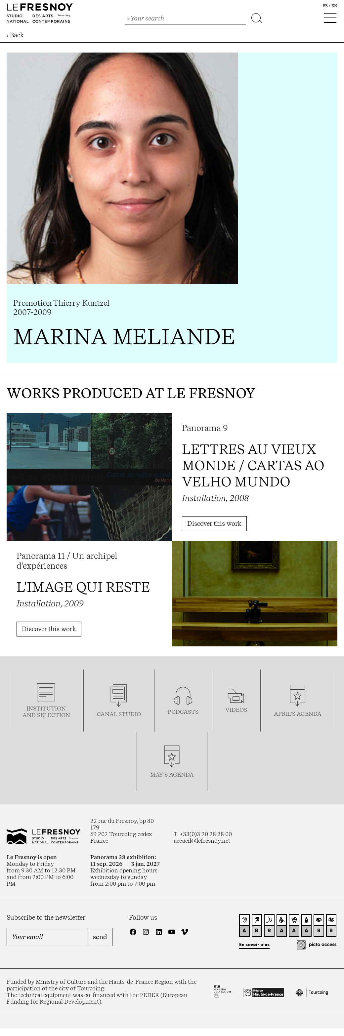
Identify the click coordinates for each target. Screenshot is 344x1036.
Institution (46, 708)
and (29, 715)
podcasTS (183, 712)
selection (53, 715)
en (334, 5)
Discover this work (214, 523)
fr (325, 5)
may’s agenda (172, 774)
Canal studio (119, 714)
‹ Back (15, 35)
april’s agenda (298, 713)
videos (236, 710)
